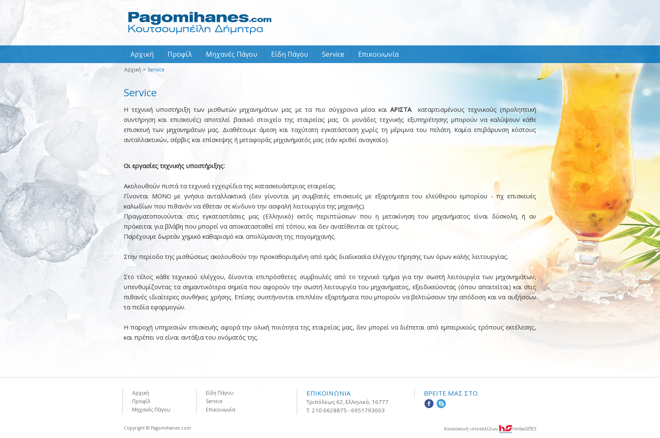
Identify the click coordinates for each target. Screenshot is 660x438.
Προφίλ (180, 54)
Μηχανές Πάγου (231, 54)
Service (333, 54)
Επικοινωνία (378, 54)
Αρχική (142, 54)
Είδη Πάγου (289, 54)
